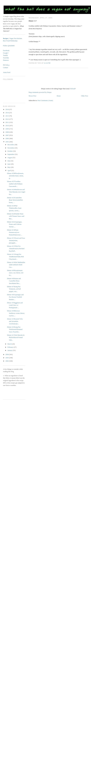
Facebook (6, 50)
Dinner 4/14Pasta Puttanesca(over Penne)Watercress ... (14, 232)
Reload (72, 89)
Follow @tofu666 (9, 46)
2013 (7, 116)
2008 (7, 132)
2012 (7, 119)
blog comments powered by (40, 92)
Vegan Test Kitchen (15, 38)
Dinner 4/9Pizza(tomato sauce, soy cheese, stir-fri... (15, 272)
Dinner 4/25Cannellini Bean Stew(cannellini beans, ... (15, 200)
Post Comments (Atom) (45, 100)
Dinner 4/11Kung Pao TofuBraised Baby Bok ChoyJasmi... (15, 256)
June (9, 164)
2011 (7, 122)
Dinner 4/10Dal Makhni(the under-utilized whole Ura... (16, 264)
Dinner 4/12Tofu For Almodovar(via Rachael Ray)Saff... (15, 248)
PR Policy (6, 65)
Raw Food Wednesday (10, 41)
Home (59, 96)
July (9, 161)
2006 (7, 138)
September (11, 154)
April (9, 170)
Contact (5, 67)
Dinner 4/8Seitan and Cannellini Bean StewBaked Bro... (14, 281)
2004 (7, 354)
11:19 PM (47, 63)
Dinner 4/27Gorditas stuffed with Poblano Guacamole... (14, 183)
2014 (7, 113)
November (11, 148)
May (9, 167)
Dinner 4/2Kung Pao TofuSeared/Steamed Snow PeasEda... (14, 329)
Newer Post (32, 96)
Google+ (6, 53)
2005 (7, 142)
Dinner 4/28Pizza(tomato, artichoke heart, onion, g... (15, 175)
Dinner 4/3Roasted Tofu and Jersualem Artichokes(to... (15, 321)
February (10, 347)
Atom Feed (6, 72)
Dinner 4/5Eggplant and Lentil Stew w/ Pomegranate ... (15, 305)
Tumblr (5, 55)
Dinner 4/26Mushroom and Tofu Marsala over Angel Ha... (16, 192)
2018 (7, 109)
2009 (7, 129)
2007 (7, 135)
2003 (7, 358)
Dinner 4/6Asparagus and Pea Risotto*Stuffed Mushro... (15, 297)
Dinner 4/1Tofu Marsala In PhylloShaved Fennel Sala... (15, 337)
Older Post (84, 96)
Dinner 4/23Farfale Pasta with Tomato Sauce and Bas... (15, 216)
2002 (7, 361)
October (10, 151)
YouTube (6, 58)
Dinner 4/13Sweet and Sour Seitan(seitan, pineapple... (16, 240)
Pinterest (6, 60)
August (10, 157)
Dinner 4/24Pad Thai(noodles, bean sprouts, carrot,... (14, 208)
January (10, 350)
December (11, 145)
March (9, 344)
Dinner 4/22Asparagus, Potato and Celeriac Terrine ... (14, 224)
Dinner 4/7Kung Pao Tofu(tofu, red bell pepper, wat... (14, 289)
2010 (7, 126)
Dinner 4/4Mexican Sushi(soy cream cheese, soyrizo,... (16, 313)
